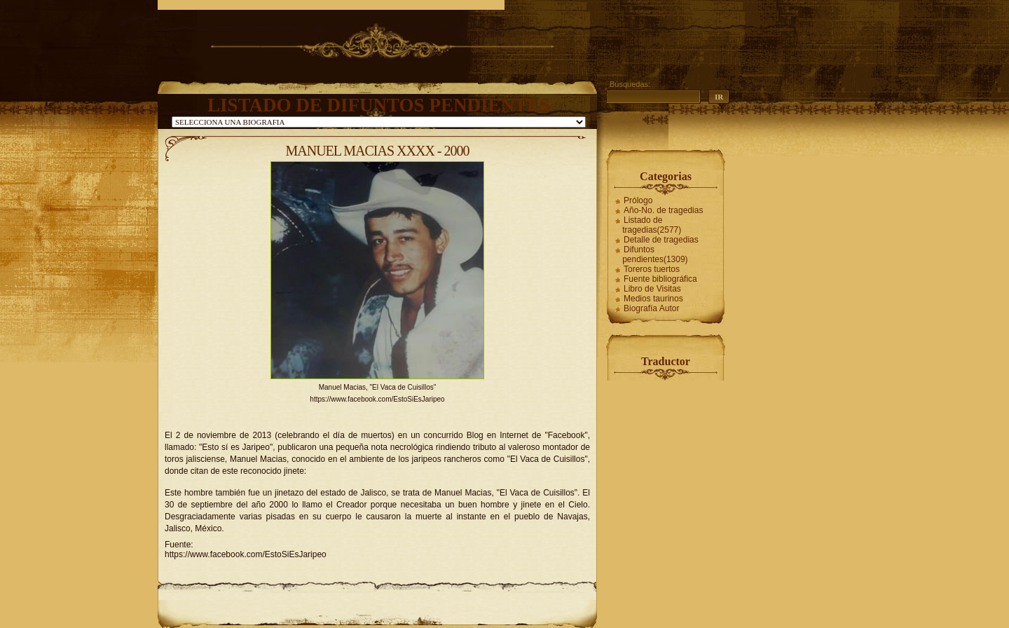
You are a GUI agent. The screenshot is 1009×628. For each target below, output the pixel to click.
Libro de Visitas (652, 289)
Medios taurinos (653, 298)
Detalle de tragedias (661, 240)
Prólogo (638, 200)
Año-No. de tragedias (663, 210)
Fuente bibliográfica (660, 279)
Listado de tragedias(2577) (651, 225)
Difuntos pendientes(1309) (654, 254)
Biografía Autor (651, 308)
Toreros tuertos (652, 269)
